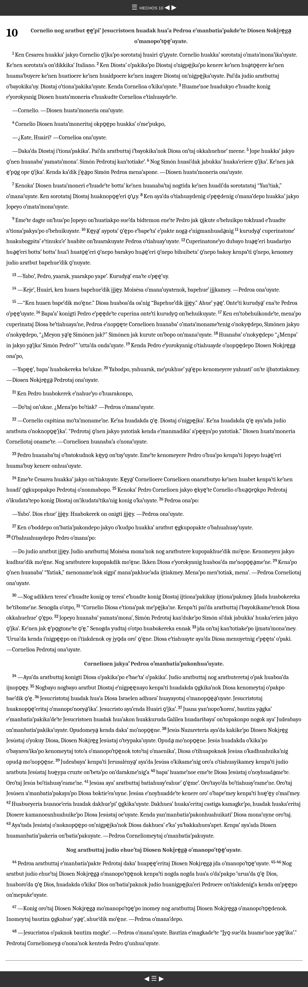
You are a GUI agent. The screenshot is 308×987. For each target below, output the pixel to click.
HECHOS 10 (151, 8)
